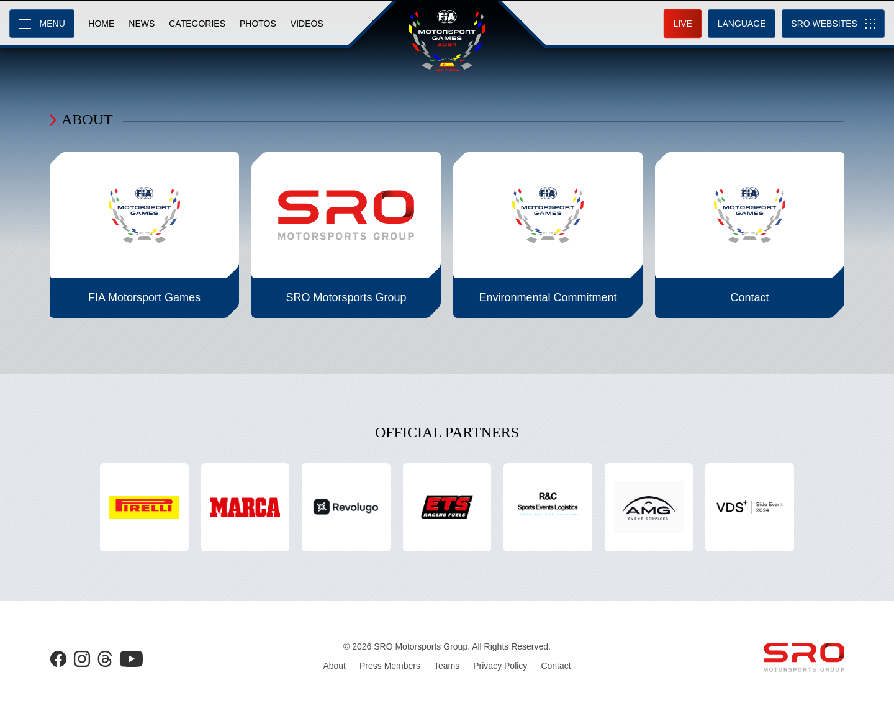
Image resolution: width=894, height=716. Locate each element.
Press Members (389, 666)
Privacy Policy (500, 666)
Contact (556, 666)
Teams (446, 666)
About (334, 666)
